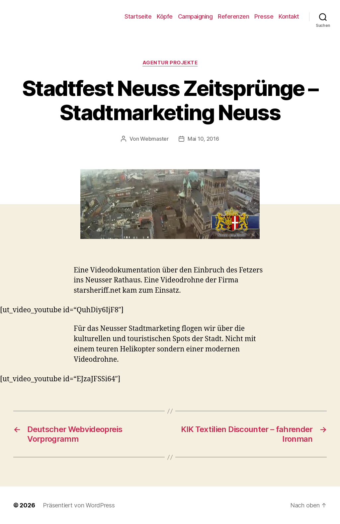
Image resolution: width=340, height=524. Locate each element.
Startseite (138, 16)
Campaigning (195, 16)
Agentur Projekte (170, 63)
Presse (263, 16)
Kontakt (289, 16)
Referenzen (233, 16)
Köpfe (165, 16)
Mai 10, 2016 (203, 138)
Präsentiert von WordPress (79, 505)
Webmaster (154, 138)
